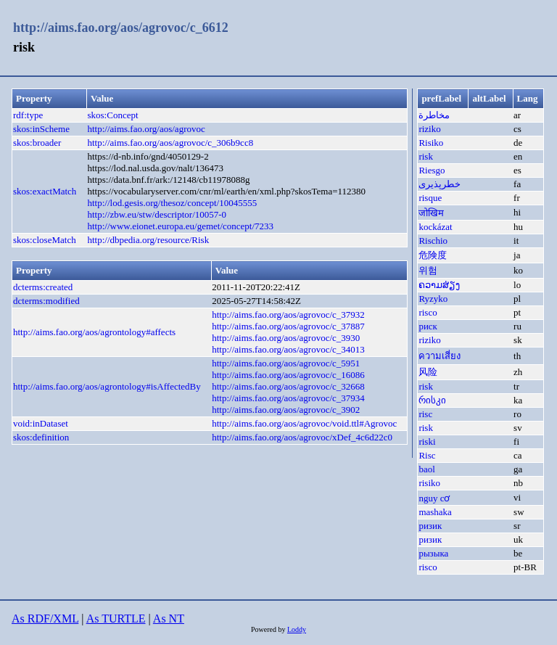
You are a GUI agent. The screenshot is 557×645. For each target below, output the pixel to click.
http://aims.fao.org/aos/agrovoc (146, 128)
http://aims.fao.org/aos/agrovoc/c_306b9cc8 (171, 142)
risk (425, 156)
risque (430, 197)
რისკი (432, 400)
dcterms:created (43, 287)
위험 (427, 270)
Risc (426, 455)
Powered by (269, 629)
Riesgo (431, 170)
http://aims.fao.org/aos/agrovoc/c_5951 (286, 363)
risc (425, 413)
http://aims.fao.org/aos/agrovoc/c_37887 (288, 326)
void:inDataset (40, 423)
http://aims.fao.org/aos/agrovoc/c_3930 (286, 337)
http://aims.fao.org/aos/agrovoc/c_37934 (288, 398)
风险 (427, 371)
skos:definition (41, 437)
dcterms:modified (46, 300)
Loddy (296, 629)
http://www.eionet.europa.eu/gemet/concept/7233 (181, 226)
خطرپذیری (439, 183)
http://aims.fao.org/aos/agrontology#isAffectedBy (107, 386)
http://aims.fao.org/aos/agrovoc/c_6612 (120, 27)
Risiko (430, 142)
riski (426, 441)
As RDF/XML (45, 618)
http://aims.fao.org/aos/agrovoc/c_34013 (288, 349)
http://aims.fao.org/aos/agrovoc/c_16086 (288, 374)
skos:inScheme (41, 128)
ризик (430, 525)
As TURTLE (116, 618)
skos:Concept (113, 115)
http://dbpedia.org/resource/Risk (149, 239)
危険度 (432, 255)
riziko (429, 128)
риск (427, 326)
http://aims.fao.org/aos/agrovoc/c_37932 (288, 314)
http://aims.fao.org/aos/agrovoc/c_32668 (288, 386)
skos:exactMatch (44, 191)
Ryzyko (432, 298)
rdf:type (28, 115)
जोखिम (431, 213)
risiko (429, 482)
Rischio (432, 240)
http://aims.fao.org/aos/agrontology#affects (94, 331)
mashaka (434, 511)
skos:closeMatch (44, 239)
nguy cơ (434, 498)
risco (427, 312)
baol (426, 469)
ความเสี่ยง (439, 355)
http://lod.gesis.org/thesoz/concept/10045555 (172, 202)
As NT (168, 618)
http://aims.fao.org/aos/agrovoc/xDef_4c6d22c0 (302, 437)
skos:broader (37, 142)
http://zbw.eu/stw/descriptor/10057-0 (157, 214)
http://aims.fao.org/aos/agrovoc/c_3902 (286, 409)
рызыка (433, 553)
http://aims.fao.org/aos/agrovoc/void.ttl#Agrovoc (304, 423)
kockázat (435, 226)
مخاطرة (434, 115)
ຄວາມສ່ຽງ (439, 284)
